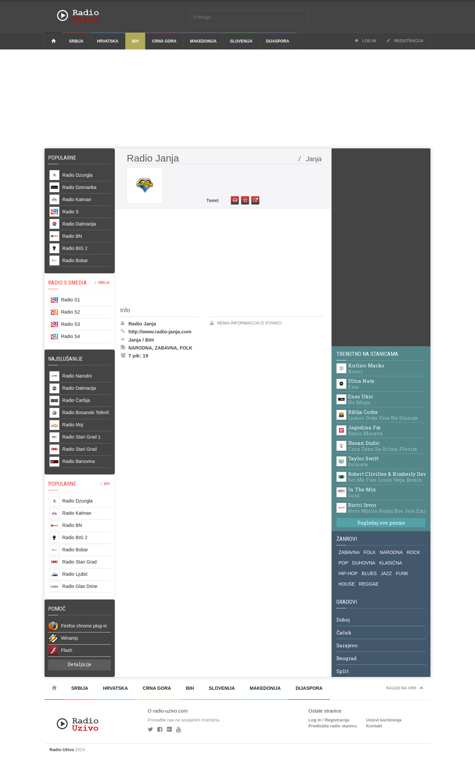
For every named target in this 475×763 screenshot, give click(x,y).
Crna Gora (164, 41)
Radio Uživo (61, 749)
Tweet (212, 200)
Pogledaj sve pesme (381, 522)
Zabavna (166, 348)
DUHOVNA (363, 562)
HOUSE (346, 584)
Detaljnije (79, 664)
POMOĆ (57, 608)
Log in (365, 41)
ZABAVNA (349, 552)
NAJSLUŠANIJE (65, 358)
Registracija (405, 41)
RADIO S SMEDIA (67, 282)
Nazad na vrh (405, 688)
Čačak (343, 632)
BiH (135, 41)
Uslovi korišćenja (383, 719)
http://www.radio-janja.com (159, 331)
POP (343, 562)
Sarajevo (347, 645)
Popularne (63, 157)
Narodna (140, 348)
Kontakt (374, 725)
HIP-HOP (348, 573)
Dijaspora (277, 41)
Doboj (343, 620)
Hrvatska (107, 41)
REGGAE (369, 584)
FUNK (402, 573)
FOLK (370, 552)
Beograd (346, 658)
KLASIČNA (390, 562)
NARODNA (391, 552)
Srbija (76, 41)
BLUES (369, 573)
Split (342, 671)
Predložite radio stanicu (332, 725)
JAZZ (386, 573)
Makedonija (203, 41)
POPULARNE (62, 483)
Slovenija (241, 41)
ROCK (413, 552)
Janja (134, 340)
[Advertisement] (237, 99)
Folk (186, 348)
